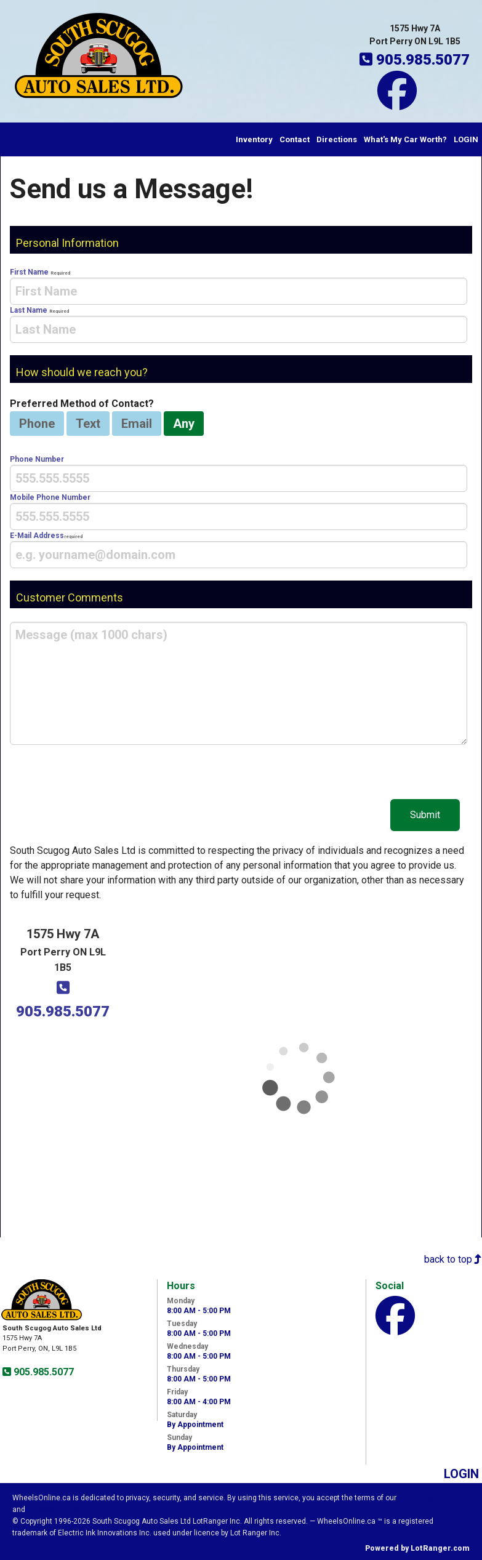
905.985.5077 (42, 1372)
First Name (238, 286)
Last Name (238, 324)
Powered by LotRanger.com (417, 1548)
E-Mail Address (238, 549)
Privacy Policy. (54, 1509)
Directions (336, 139)
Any (184, 423)
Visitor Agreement (434, 1498)
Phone (37, 423)
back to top (453, 1259)
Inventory (254, 139)
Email (136, 423)
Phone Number (238, 473)
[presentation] (238, 291)
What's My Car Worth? (405, 139)
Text (88, 423)
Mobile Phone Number (238, 511)
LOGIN (466, 139)
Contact (294, 139)
